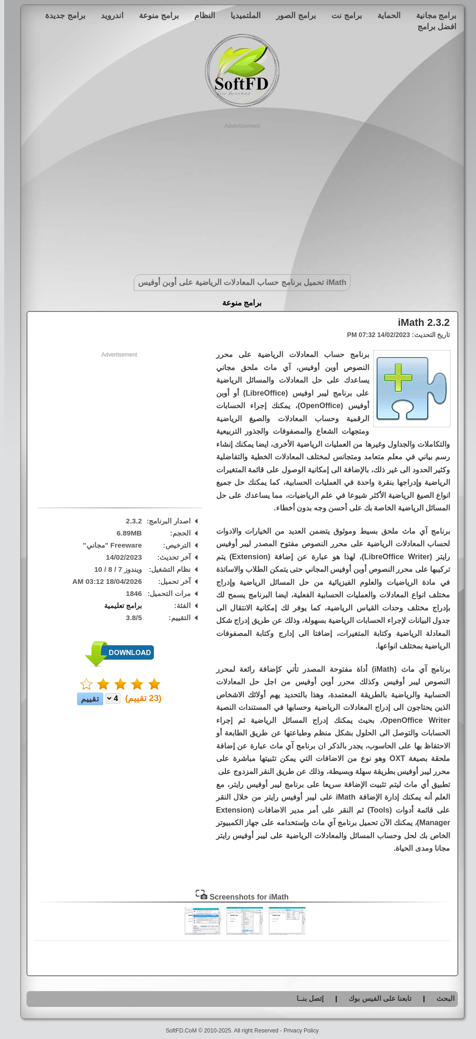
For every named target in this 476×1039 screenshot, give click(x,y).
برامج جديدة (61, 15)
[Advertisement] (238, 195)
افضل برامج (433, 26)
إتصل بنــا (305, 998)
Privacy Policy (297, 1030)
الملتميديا (241, 15)
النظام (200, 15)
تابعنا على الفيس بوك (375, 998)
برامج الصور (292, 15)
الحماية (385, 15)
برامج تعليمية (119, 605)
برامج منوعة (155, 15)
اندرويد (108, 15)
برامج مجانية (432, 15)
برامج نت (342, 15)
